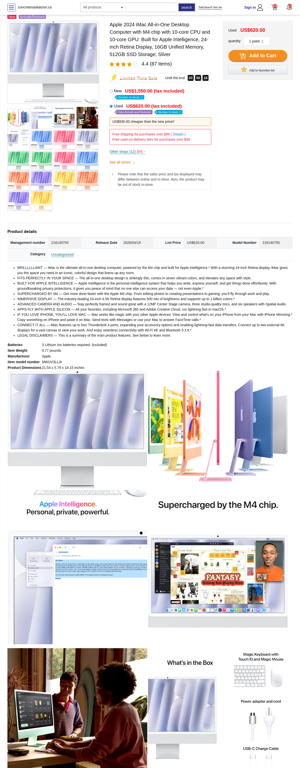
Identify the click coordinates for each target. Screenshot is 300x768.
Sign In (250, 7)
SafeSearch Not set (210, 7)
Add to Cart (258, 56)
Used (148, 109)
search (186, 7)
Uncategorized (62, 254)
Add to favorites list (257, 69)
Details (178, 134)
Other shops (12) (127, 152)
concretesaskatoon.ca (35, 7)
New (149, 93)
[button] (289, 6)
